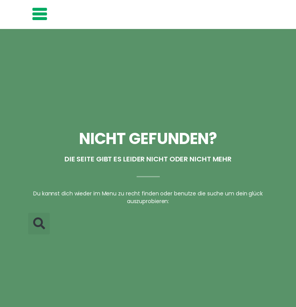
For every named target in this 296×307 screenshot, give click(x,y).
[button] (39, 223)
